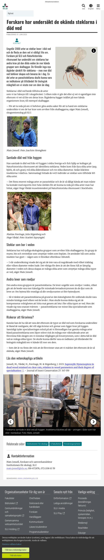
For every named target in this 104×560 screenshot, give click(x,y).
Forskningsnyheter (72, 444)
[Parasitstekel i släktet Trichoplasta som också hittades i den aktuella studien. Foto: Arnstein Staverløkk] (93, 50)
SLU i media (59, 508)
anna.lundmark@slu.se (28, 478)
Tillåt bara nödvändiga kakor (16, 550)
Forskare (33, 511)
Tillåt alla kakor (16, 555)
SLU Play (58, 513)
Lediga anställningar (63, 503)
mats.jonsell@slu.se (16, 468)
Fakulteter (9, 498)
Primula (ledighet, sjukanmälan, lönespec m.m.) (86, 514)
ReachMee (83, 527)
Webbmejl (82, 522)
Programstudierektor (39, 531)
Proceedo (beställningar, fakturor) (84, 502)
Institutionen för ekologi (37, 444)
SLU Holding (11, 529)
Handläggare (35, 516)
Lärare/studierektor (38, 526)
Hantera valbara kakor (12, 544)
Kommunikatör (36, 521)
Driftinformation (61, 498)
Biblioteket (10, 503)
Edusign (82, 532)
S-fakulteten (56, 444)
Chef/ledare (34, 498)
